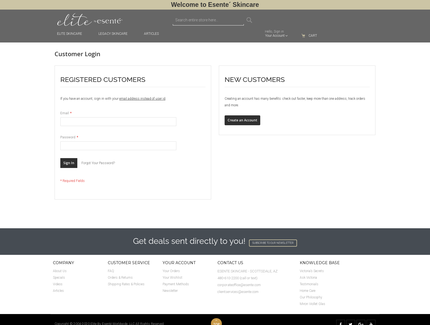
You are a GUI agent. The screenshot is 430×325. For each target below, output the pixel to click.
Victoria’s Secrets (312, 271)
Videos (58, 284)
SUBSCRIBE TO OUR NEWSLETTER (273, 242)
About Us (60, 271)
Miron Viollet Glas (312, 304)
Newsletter (170, 291)
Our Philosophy (311, 297)
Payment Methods (176, 284)
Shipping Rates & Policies (126, 284)
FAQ (111, 271)
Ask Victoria (308, 278)
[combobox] (208, 20)
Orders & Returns (120, 278)
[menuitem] (154, 33)
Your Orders (171, 271)
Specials (59, 278)
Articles (58, 291)
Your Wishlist (172, 278)
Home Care (307, 291)
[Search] (249, 20)
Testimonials (309, 284)
